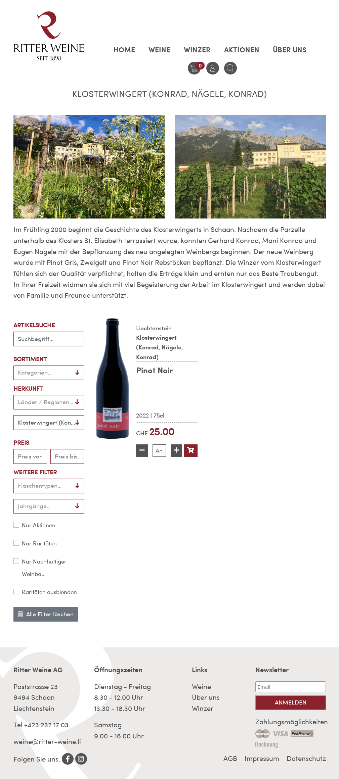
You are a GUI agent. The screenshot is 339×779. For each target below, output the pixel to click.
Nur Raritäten (39, 543)
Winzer (197, 49)
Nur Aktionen (38, 525)
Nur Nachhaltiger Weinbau (44, 567)
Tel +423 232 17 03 (41, 725)
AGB (230, 758)
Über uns (289, 49)
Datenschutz (306, 758)
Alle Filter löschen (45, 614)
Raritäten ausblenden (49, 592)
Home (124, 49)
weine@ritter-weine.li (47, 742)
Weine (159, 49)
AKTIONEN (241, 49)
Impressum (262, 758)
